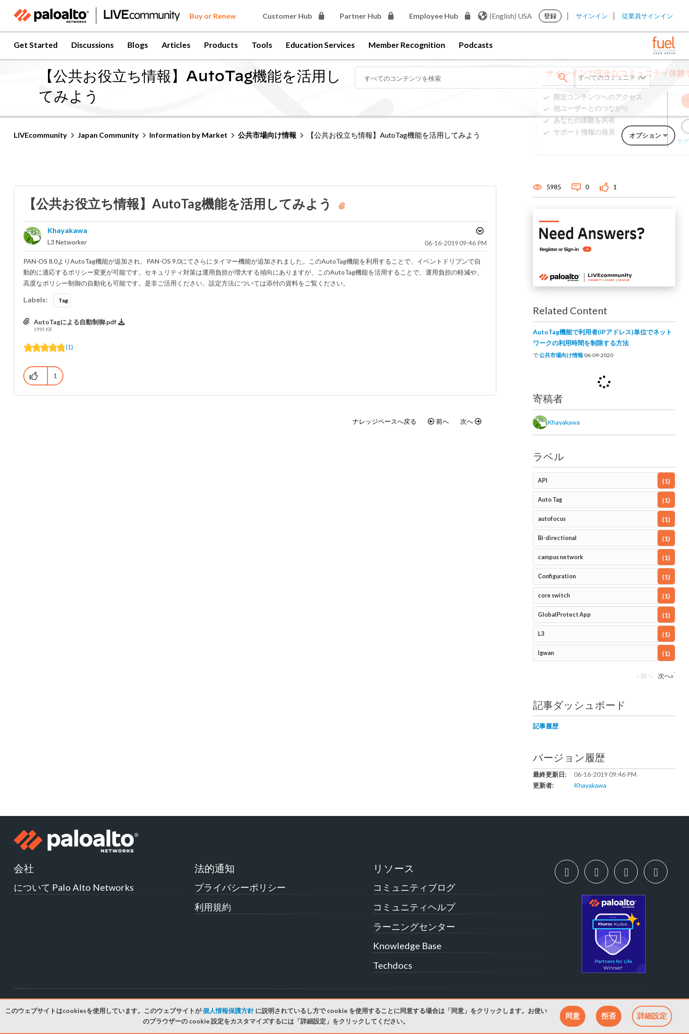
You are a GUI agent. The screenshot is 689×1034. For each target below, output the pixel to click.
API (542, 480)
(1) (69, 347)
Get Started (36, 45)
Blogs (137, 45)
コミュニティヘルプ (414, 906)
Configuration (557, 576)
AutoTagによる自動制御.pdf (75, 322)
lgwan (546, 652)
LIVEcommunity (40, 134)
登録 (550, 16)
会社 (24, 868)
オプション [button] (479, 231)
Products (221, 45)
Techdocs (392, 965)
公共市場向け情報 (267, 134)
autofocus (552, 518)
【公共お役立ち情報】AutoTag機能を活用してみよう (178, 203)
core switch (554, 595)
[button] (572, 1016)
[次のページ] (663, 678)
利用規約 (213, 906)
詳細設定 (652, 1015)
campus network (560, 557)
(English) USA (505, 16)
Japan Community (108, 134)
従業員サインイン (647, 16)
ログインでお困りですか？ (634, 144)
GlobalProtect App (564, 614)
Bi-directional (557, 538)
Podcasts (476, 45)
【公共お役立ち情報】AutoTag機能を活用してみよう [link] (393, 134)
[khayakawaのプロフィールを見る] (67, 230)
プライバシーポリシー (240, 887)
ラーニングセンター (414, 926)
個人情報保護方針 (228, 1010)
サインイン (592, 16)
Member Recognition (406, 45)
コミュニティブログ (414, 887)
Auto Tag (550, 499)
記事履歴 (545, 726)
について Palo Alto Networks (74, 887)
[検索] (464, 77)
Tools (262, 45)
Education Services (320, 45)
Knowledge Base (407, 945)
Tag (63, 300)
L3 (541, 633)
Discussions (92, 45)
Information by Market (188, 134)
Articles (176, 45)
